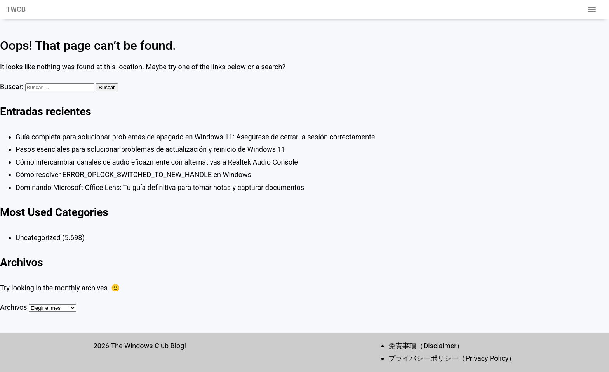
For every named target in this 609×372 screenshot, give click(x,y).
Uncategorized (38, 237)
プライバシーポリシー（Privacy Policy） (451, 358)
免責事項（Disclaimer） (425, 346)
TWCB (16, 9)
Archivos (13, 307)
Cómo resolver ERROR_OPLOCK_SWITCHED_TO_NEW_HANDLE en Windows (133, 174)
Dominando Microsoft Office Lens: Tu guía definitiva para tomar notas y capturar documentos (160, 187)
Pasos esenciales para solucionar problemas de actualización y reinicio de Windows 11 (150, 149)
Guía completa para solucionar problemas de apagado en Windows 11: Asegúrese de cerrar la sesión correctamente (195, 137)
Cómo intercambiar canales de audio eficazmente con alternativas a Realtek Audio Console (157, 162)
